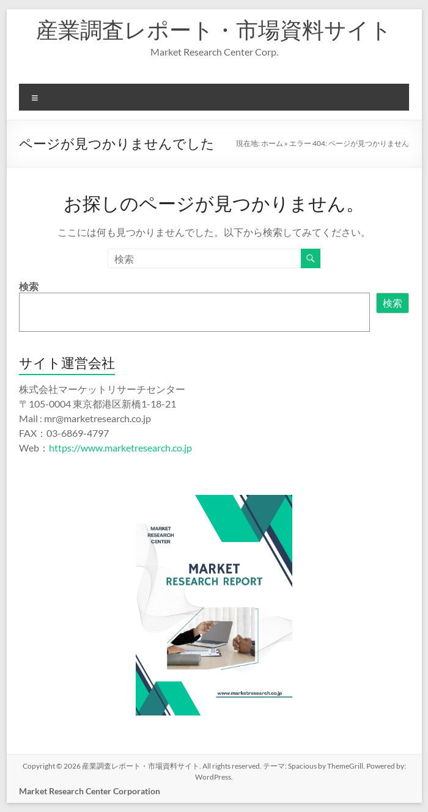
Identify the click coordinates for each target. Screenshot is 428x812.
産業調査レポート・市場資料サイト (214, 29)
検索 (29, 286)
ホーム (272, 143)
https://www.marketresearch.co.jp (120, 447)
